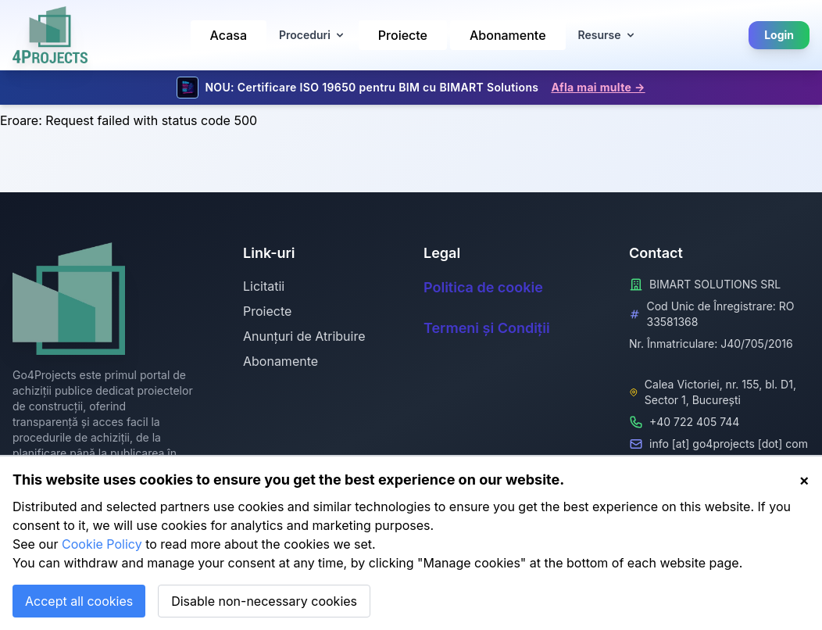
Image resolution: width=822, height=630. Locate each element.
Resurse (607, 34)
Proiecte (402, 35)
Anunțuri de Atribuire (304, 336)
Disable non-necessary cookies (264, 601)
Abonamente (508, 35)
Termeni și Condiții (487, 328)
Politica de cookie (483, 287)
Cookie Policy (102, 544)
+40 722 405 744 (694, 421)
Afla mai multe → (598, 87)
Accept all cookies (79, 601)
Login (779, 34)
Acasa (228, 35)
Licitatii (263, 286)
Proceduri (312, 34)
